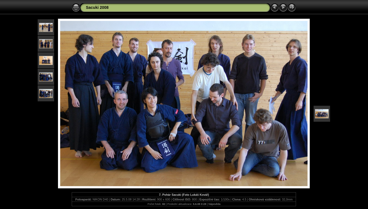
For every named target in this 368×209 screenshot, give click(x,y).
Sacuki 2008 (97, 7)
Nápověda (214, 203)
